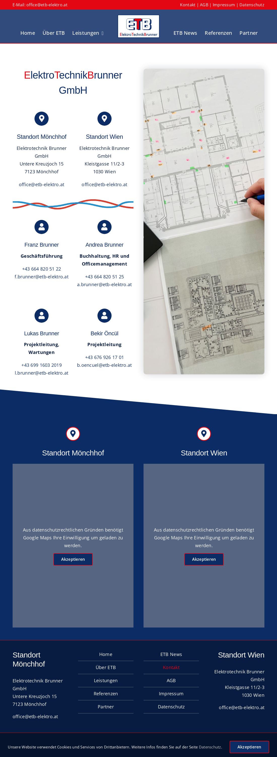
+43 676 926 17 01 (104, 357)
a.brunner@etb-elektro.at (104, 284)
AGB (204, 5)
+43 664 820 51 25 (104, 277)
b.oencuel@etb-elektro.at (104, 365)
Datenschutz (251, 5)
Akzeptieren (73, 559)
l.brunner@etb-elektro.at (41, 373)
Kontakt (187, 5)
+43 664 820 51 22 (41, 269)
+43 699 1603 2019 (41, 365)
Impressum (224, 5)
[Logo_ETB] (138, 17)
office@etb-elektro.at (46, 5)
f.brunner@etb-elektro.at (41, 277)
